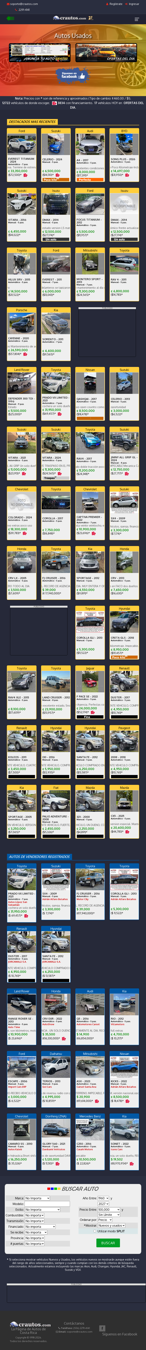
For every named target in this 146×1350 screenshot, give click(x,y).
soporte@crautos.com (22, 3)
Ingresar (132, 3)
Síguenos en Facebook (119, 1334)
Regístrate (114, 3)
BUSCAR (108, 1243)
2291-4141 (22, 9)
